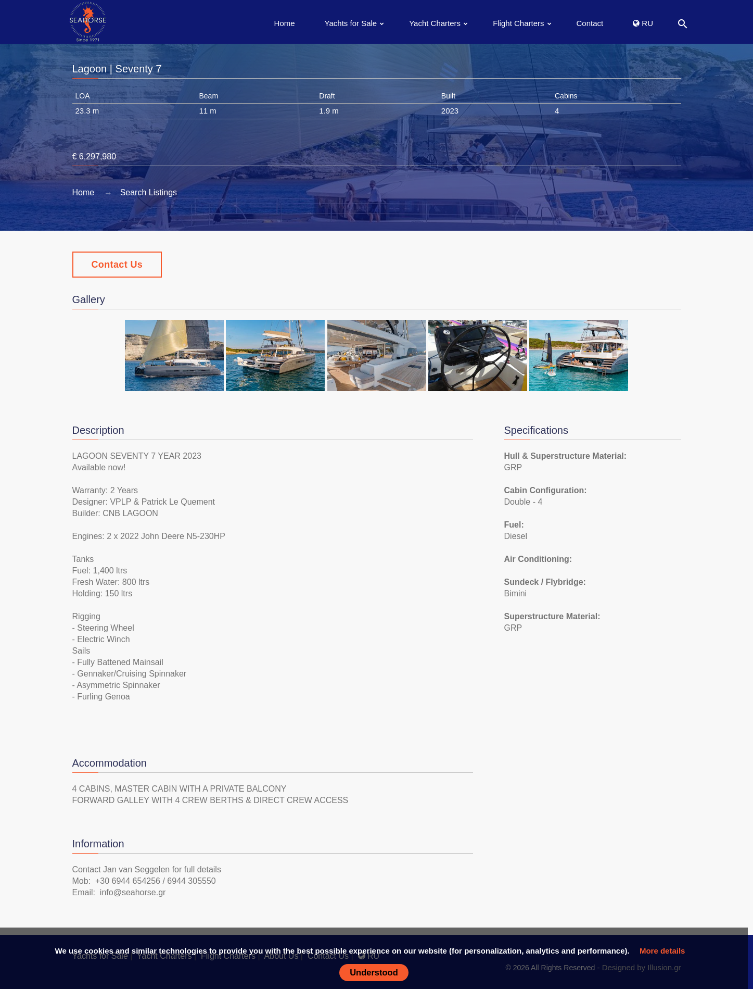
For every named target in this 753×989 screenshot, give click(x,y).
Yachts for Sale (351, 23)
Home (284, 23)
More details (662, 950)
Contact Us (117, 264)
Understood (374, 972)
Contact (590, 23)
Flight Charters (518, 23)
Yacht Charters (435, 23)
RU (643, 23)
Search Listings (148, 192)
